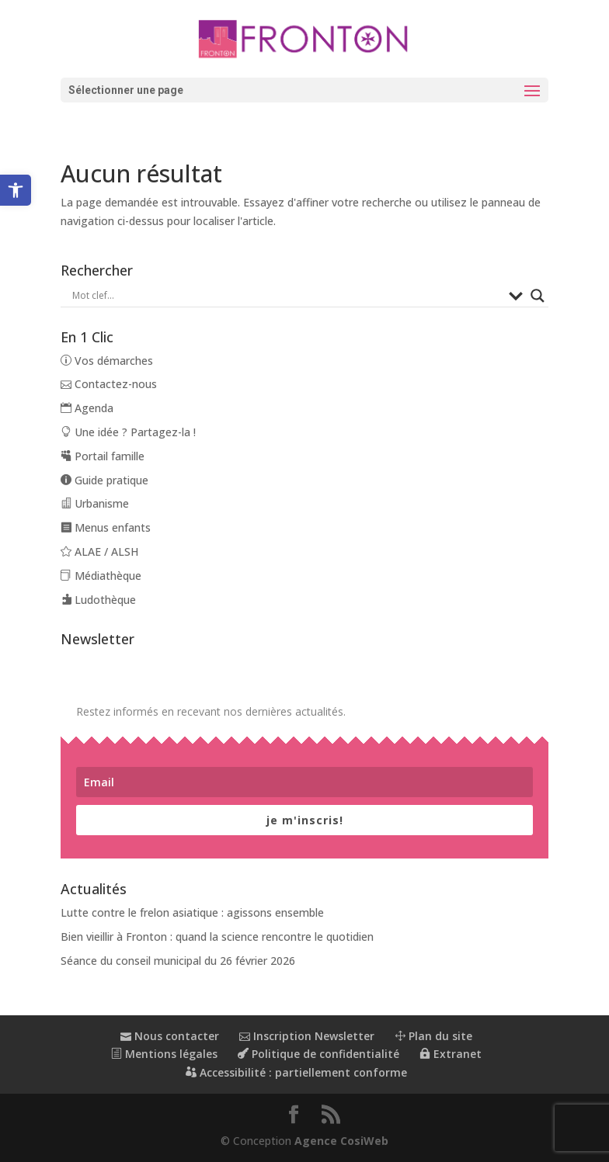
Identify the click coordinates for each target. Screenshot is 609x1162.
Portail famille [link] (102, 456)
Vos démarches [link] (107, 360)
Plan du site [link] (433, 1035)
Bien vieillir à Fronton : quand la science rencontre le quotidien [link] (217, 936)
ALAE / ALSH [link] (99, 551)
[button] (304, 90)
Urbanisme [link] (95, 503)
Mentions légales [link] (164, 1053)
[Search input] (286, 296)
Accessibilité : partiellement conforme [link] (296, 1072)
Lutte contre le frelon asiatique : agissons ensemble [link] (192, 912)
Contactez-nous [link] (109, 383)
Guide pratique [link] (104, 480)
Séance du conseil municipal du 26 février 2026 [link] (178, 960)
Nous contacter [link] (169, 1035)
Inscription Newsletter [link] (306, 1035)
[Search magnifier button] (537, 296)
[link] (15, 190)
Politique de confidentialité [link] (318, 1053)
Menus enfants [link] (106, 527)
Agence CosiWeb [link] (341, 1140)
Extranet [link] (450, 1053)
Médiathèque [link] (101, 575)
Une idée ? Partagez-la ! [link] (128, 432)
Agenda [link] (87, 408)
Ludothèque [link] (98, 599)
